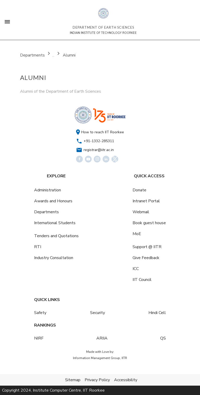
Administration (47, 190)
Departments (33, 55)
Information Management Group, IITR (100, 358)
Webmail (141, 212)
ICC (136, 269)
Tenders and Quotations (56, 236)
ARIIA (102, 338)
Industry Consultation (53, 258)
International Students (55, 223)
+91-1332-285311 (99, 141)
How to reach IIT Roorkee (102, 132)
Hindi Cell (157, 313)
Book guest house (149, 223)
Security (97, 313)
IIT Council (142, 280)
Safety (40, 313)
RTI (37, 247)
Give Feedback (146, 258)
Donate (139, 190)
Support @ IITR (147, 247)
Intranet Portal (146, 201)
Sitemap (72, 380)
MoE (137, 234)
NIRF (38, 338)
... (53, 55)
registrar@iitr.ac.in (99, 149)
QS (163, 338)
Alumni (69, 55)
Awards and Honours (53, 201)
